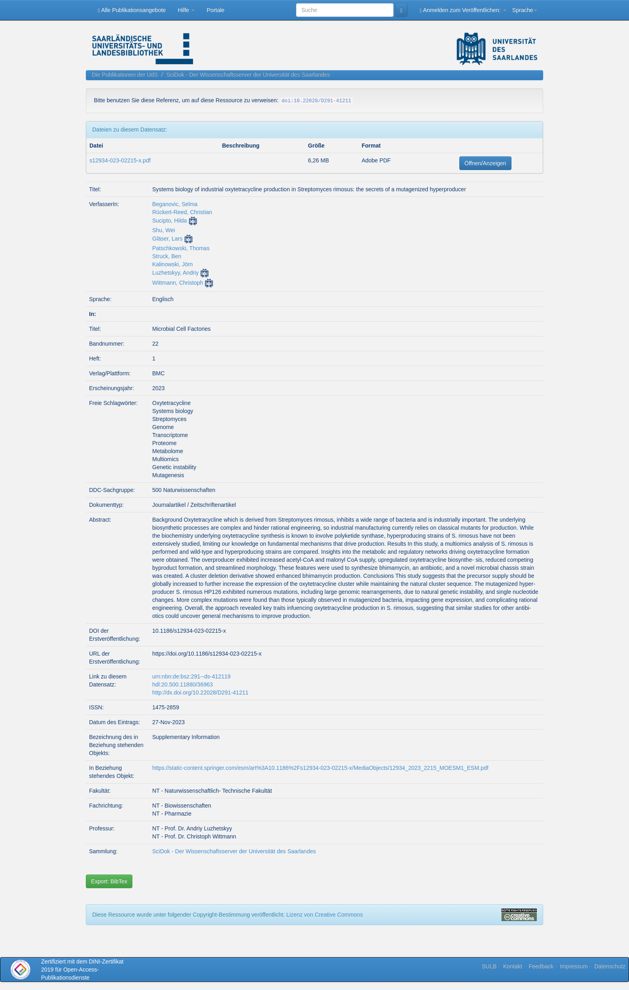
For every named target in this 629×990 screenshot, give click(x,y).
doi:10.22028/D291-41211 (316, 101)
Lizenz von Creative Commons (324, 914)
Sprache (524, 10)
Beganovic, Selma (175, 204)
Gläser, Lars (167, 238)
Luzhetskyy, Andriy (175, 272)
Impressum (574, 966)
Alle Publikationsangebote (132, 10)
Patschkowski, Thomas (181, 248)
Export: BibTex (109, 881)
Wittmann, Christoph (177, 282)
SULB (489, 966)
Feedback (541, 966)
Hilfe (186, 10)
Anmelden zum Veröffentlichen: (463, 10)
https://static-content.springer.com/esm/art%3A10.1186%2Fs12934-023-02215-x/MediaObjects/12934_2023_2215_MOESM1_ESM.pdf (320, 768)
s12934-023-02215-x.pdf (120, 160)
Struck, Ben (166, 256)
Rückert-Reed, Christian (182, 212)
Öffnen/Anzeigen (485, 163)
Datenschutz (609, 966)
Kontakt (512, 966)
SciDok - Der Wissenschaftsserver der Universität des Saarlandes (248, 74)
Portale (215, 10)
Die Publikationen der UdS (125, 74)
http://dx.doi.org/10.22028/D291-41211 (200, 692)
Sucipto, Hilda (169, 220)
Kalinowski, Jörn (172, 264)
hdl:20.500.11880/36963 (182, 684)
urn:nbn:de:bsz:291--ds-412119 (191, 676)
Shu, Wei (163, 230)
